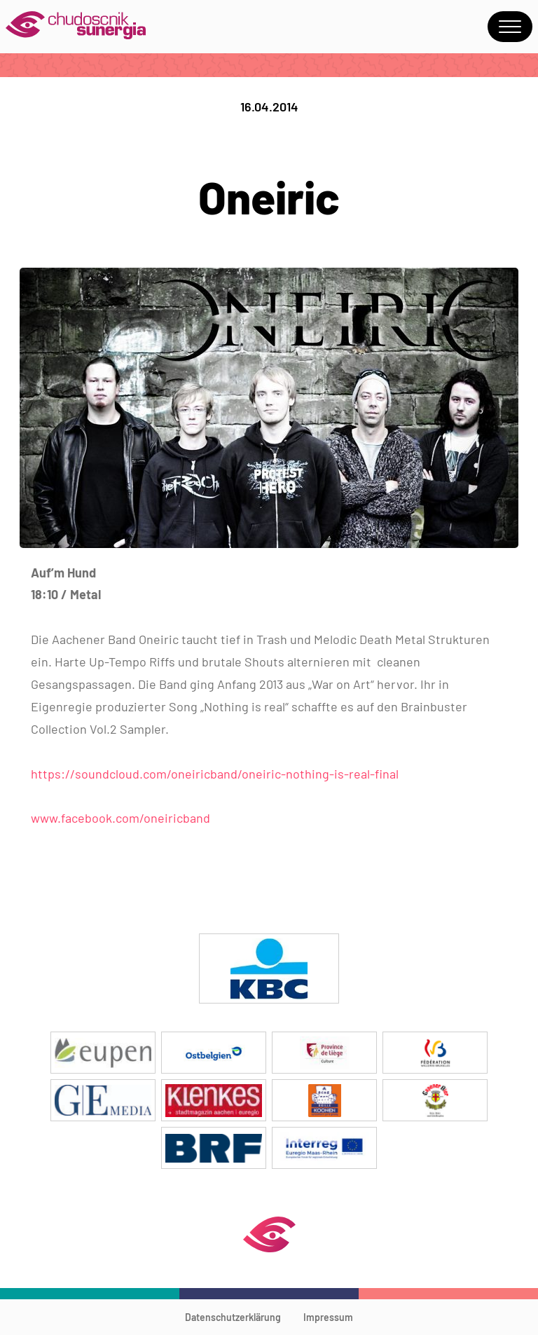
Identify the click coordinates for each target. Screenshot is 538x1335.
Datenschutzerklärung (233, 1317)
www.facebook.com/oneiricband (120, 818)
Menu (510, 26)
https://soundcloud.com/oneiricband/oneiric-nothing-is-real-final (215, 773)
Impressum (328, 1317)
